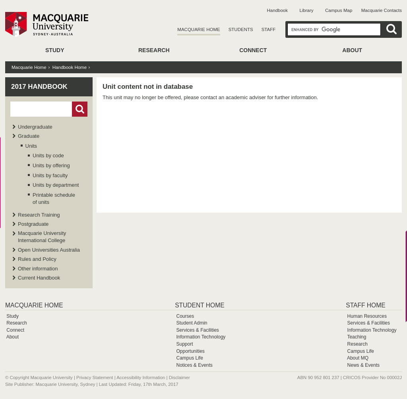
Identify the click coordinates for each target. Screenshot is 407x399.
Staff (269, 29)
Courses (185, 316)
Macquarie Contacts (381, 10)
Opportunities (190, 351)
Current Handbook (39, 278)
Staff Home (365, 305)
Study (54, 50)
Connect (253, 50)
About (352, 50)
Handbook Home (69, 67)
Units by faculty (50, 175)
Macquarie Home (198, 29)
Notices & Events (194, 365)
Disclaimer (179, 377)
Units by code (48, 155)
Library (306, 10)
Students (241, 29)
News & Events (363, 365)
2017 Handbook (39, 86)
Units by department (56, 185)
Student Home (199, 305)
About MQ (357, 358)
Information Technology (200, 337)
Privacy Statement (94, 377)
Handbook (277, 10)
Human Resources (367, 316)
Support (184, 344)
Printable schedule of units (54, 198)
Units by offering (51, 165)
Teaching (356, 337)
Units (31, 146)
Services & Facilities (197, 330)
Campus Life (189, 358)
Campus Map (338, 10)
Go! (79, 109)
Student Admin (191, 323)
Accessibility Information (140, 377)
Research (154, 50)
